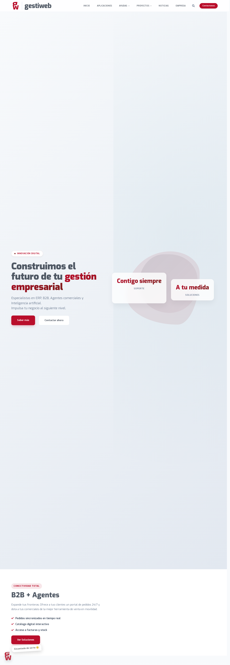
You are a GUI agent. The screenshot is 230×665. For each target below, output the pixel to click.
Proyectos (144, 5)
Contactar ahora (54, 324)
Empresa (182, 5)
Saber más (23, 323)
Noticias (164, 5)
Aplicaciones (105, 5)
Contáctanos (209, 5)
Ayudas (124, 5)
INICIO (87, 5)
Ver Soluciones (26, 652)
